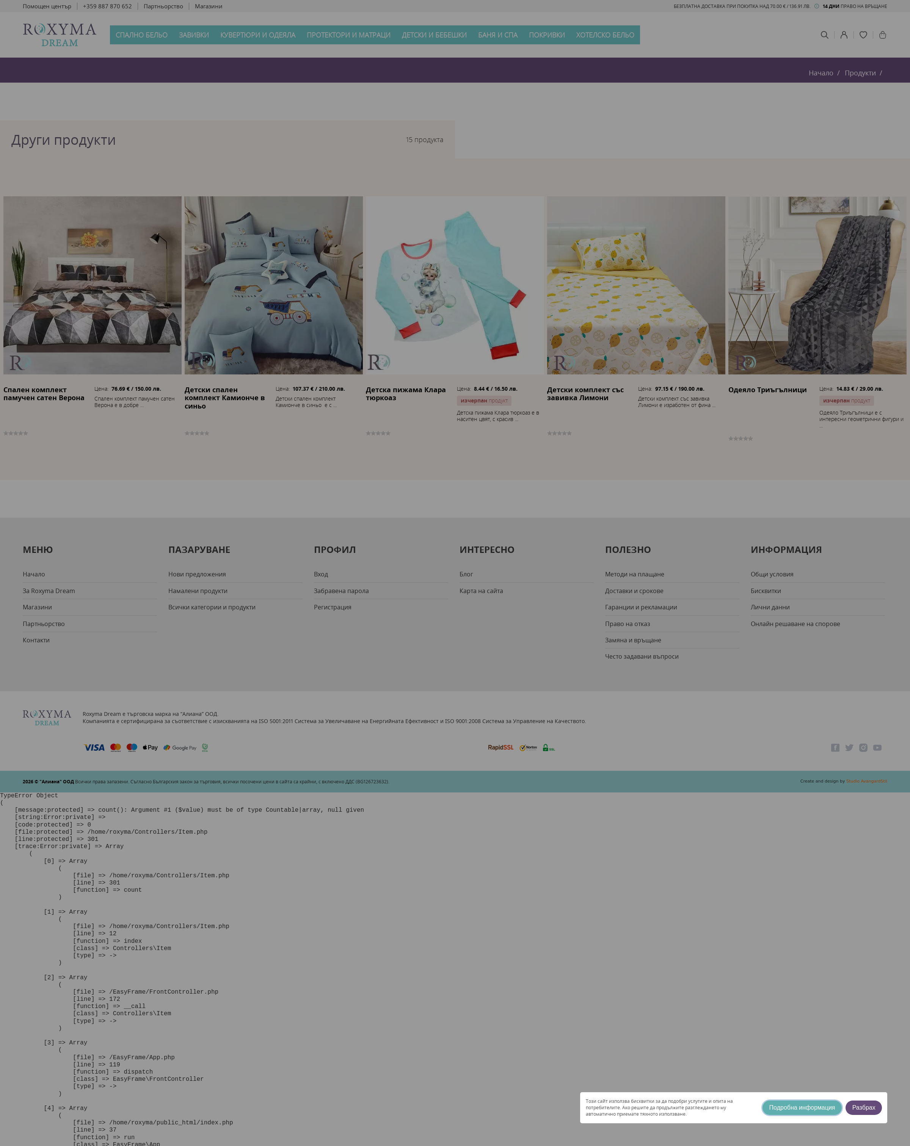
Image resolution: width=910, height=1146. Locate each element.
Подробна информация (802, 1107)
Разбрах (863, 1107)
